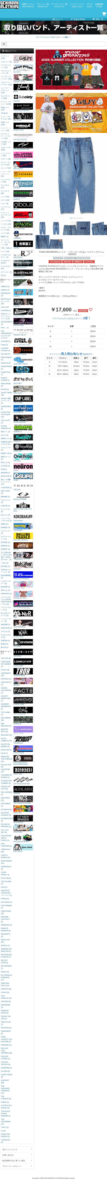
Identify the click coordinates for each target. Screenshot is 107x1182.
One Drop (23, 457)
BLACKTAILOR (23, 274)
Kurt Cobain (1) (6, 902)
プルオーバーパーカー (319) (6, 83)
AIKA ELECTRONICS (23, 575)
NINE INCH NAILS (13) (5, 984)
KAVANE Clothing (23, 351)
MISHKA (23, 682)
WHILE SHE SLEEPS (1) (5, 1135)
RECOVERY (23, 254)
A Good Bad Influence (23, 107)
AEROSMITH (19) (6, 674)
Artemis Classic (23, 312)
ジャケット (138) (5, 57)
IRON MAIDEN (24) (6, 862)
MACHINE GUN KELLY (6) (5, 919)
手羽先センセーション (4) (6, 571)
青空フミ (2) (5, 432)
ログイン (58, 19)
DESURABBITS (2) (6, 323)
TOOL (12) (5, 1127)
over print (23, 69)
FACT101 (23, 691)
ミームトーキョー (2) (6, 620)
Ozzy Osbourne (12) (6, 997)
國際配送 (78, 262)
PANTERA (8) (6, 1001)
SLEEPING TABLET (23, 361)
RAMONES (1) (6, 1045)
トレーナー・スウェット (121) (6, 90)
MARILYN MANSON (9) (6, 929)
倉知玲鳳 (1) (5, 473)
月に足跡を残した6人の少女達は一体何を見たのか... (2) (6, 556)
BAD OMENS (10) (6, 719)
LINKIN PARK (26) (6, 912)
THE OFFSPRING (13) (5, 1121)
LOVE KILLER (23, 749)
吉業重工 (23, 245)
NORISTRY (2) (6, 594)
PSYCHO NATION (23, 136)
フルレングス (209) (6, 149)
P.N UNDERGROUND (23, 146)
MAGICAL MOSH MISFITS (23, 195)
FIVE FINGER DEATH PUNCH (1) (6, 838)
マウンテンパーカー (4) (6, 72)
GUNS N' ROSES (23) (5, 856)
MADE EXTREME (23, 496)
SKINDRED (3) (6, 1068)
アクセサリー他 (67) (6, 262)
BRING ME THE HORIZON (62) (6, 759)
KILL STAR (23, 117)
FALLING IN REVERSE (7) (6, 825)
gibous (23, 206)
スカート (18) (6, 159)
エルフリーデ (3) (6, 449)
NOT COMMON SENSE (23, 800)
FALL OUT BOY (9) (5, 831)
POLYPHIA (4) (6, 1028)
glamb (23, 88)
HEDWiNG (23, 653)
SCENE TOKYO (23, 78)
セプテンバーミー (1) (6, 538)
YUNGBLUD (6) (5, 1141)
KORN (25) (5, 899)
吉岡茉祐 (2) (5, 640)
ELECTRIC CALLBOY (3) (6, 814)
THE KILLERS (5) (6, 883)
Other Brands (23, 819)
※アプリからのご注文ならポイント (72, 318)
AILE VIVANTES (23, 624)
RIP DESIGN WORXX (23, 838)
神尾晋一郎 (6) (6, 453)
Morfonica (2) (6, 363)
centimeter (23, 235)
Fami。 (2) (5, 328)
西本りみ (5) (5, 590)
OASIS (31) (5, 992)
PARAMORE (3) (5, 1006)
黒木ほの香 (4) (6, 476)
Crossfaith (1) (6, 310)
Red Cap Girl (23, 165)
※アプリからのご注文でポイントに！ (53, 37)
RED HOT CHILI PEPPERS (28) (6, 1050)
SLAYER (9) (5, 1071)
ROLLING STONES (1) (5, 1057)
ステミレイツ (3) (6, 532)
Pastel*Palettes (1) (6, 367)
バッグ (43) (5, 197)
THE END (23, 486)
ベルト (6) (4, 203)
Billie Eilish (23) (6, 735)
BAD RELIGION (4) (6, 725)
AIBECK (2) (5, 286)
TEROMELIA (23, 740)
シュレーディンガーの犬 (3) (6, 519)
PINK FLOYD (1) (6, 1023)
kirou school (23, 848)
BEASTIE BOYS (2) (4, 730)
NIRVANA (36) (6, 989)
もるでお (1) (5, 631)
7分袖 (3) (4, 113)
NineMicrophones (23, 419)
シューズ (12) (6, 221)
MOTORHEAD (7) (6, 967)
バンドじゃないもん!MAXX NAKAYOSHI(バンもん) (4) (6, 600)
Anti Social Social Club (23, 780)
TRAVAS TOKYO (23, 332)
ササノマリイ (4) (6, 501)
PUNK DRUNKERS (83, 258)
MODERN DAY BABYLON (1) (6, 950)
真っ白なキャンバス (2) (6, 614)
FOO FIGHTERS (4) (6, 845)
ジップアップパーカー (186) (6, 78)
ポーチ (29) (5, 200)
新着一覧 (98, 19)
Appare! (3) (5, 290)
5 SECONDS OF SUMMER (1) (6, 664)
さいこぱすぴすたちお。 (23, 341)
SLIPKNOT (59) (5, 1081)
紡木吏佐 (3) (5, 566)
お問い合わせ (17, 1155)
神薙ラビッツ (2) (6, 458)
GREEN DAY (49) (5, 851)
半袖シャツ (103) (5, 123)
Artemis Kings (23, 322)
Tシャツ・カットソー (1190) (6, 103)
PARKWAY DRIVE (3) (5, 1012)
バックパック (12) (6, 208)
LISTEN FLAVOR (23, 156)
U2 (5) (3, 1131)
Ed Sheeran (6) (6, 809)
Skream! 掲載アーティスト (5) (6, 400)
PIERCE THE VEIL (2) (6, 1017)
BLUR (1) (4, 753)
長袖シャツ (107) (5, 109)
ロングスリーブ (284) (6, 97)
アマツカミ (23, 370)
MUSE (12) (5, 972)
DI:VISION (23, 643)
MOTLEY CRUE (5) (4, 961)
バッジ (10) (5, 251)
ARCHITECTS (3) (6, 683)
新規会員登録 (78, 19)
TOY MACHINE (23, 225)
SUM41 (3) (5, 1102)
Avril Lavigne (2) (5, 713)
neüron (23, 467)
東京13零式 (23, 380)
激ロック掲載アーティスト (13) (6, 482)
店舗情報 (99, 5)
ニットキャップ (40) (6, 181)
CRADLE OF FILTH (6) (5, 788)
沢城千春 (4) (5, 506)
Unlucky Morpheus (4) (6, 427)
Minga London (23, 127)
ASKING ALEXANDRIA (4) (6, 690)
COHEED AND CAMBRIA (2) (6, 782)
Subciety (23, 98)
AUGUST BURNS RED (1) (6, 698)
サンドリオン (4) (6, 510)
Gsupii (23, 477)
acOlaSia (23, 790)
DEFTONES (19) (5, 799)
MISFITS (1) (5, 945)
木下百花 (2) (5, 466)
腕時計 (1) (4, 237)
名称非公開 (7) (6, 628)
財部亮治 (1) (5, 546)
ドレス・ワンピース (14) (6, 163)
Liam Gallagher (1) (6, 907)
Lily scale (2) (5, 354)
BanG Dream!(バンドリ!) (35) (6, 301)
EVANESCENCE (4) (7, 820)
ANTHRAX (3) (6, 679)
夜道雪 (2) (4, 644)
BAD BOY (23, 566)
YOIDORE (23, 175)
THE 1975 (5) (6, 658)
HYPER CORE (23, 701)
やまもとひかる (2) (6, 636)
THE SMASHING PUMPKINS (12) (5, 1089)
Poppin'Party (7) (5, 373)
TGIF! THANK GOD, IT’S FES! (23, 507)
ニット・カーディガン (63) (6, 118)
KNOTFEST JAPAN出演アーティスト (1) (6, 893)
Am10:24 (23, 438)
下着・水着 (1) (6, 248)
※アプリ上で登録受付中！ (72, 354)
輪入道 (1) (4, 647)
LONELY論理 (23, 662)
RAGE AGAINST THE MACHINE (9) (6, 1039)
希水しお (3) (5, 462)
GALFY (23, 59)
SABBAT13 (23, 428)
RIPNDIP (23, 185)
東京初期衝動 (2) (6, 576)
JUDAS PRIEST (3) (5, 873)
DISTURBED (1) (5, 805)
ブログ (90, 5)
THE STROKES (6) (6, 1097)
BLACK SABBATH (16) (6, 740)
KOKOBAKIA (23, 517)
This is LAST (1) (5, 421)
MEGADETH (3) (5, 935)
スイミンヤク (23, 730)
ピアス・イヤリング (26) (6, 229)
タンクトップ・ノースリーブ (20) (6, 136)
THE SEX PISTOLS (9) (5, 1063)
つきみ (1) (4, 563)
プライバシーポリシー (17, 1166)
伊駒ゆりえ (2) (6, 438)
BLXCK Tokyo (23, 633)
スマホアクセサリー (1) (6, 256)
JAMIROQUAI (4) (6, 868)
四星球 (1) (4, 524)
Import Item (23, 809)
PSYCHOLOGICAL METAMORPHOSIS (23, 760)
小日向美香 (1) (6, 487)
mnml (23, 283)
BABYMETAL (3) (6, 294)
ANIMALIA (23, 720)
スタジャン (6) (6, 62)
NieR (23, 614)
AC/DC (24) (5, 670)
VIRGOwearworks (23, 264)
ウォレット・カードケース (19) (6, 215)
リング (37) (5, 233)
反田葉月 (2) (5, 549)
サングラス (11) (5, 186)
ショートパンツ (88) (6, 154)
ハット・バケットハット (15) (6, 174)
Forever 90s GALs (23, 595)
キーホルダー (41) (6, 267)
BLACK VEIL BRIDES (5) (5, 745)
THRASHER (23, 527)
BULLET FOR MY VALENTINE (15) (6, 768)
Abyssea (23, 303)
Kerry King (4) (6, 878)
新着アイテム (28, 5)
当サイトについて (17, 1149)
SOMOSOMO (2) (6, 408)
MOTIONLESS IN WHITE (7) (6, 956)
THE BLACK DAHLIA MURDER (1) (6, 1113)
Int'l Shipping (55, 262)
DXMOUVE (23, 448)
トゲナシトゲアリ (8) (6, 582)
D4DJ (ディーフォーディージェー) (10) (6, 316)
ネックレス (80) (5, 192)
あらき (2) (4, 435)
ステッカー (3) (6, 272)
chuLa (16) (5, 307)
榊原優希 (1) (5, 497)
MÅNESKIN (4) (6, 925)
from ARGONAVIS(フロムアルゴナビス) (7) (7, 334)
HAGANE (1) (5, 341)
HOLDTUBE (23, 829)
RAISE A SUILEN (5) (5, 379)
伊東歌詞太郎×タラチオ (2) (6, 443)
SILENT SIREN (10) (6, 394)
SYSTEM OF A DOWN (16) (6, 1107)
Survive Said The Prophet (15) (5, 414)
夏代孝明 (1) (5, 587)
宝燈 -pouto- (23, 390)
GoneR (23, 546)
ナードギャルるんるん (23, 604)
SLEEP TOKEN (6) (6, 1076)
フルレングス (58, 258)
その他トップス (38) (6, 143)
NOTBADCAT (23, 409)
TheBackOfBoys (23, 672)
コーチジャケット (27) (6, 66)
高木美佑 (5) (5, 542)
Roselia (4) (5, 389)
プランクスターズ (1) (6, 608)
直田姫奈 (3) (5, 527)
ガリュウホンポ (23, 711)
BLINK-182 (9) (6, 750)
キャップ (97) (6, 168)
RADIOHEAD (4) (6, 1032)
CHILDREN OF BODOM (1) (6, 776)
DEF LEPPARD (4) (6, 793)
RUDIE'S (23, 293)
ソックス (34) (6, 224)
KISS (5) (4, 887)
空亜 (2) (4, 469)
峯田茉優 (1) (5, 625)
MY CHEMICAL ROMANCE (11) (6, 977)
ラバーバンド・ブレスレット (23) (6, 242)
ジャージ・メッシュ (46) (6, 129)
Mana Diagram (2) (6, 358)
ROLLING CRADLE (23, 537)
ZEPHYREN (23, 771)
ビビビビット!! (23, 585)
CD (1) (3, 275)
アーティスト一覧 (59, 5)
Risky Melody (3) (6, 385)
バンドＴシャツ (77, 5)
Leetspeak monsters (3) (5, 349)
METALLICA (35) (5, 941)
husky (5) (4, 345)
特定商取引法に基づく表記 (17, 1160)
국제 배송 (89, 262)
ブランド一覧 (43, 5)
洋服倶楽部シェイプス (23, 556)
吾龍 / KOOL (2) (5, 492)
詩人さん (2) (5, 515)
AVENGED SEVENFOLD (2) (6, 706)
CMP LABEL (23, 399)
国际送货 (67, 262)
